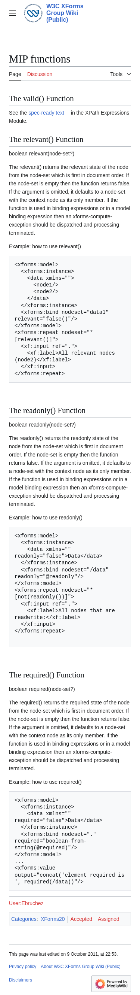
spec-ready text (46, 113)
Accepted (81, 919)
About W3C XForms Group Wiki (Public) (80, 966)
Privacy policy (22, 966)
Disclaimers (20, 980)
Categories (24, 919)
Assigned (108, 919)
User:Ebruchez (26, 903)
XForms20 (53, 919)
